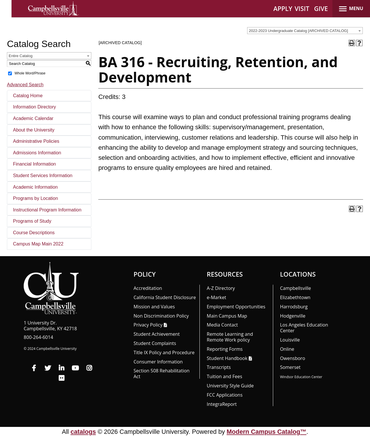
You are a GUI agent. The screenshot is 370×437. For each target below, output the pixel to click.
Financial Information (34, 164)
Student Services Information (42, 175)
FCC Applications (225, 395)
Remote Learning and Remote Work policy (230, 337)
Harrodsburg (294, 306)
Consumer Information (158, 362)
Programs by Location (35, 198)
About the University (33, 129)
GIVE (321, 8)
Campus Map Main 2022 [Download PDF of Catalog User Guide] (38, 243)
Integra (222, 404)
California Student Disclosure (165, 297)
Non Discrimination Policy (161, 316)
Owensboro (292, 358)
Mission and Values (154, 306)
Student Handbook (227, 358)
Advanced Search (25, 84)
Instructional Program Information (47, 209)
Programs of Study (32, 221)
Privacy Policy (148, 325)
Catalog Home (27, 95)
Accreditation (148, 288)
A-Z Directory (221, 288)
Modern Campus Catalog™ (266, 431)
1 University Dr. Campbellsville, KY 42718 (50, 326)
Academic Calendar (33, 118)
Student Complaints (155, 343)
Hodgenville (293, 316)
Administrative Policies (36, 141)
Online (287, 349)
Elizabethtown (295, 297)
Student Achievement (157, 334)
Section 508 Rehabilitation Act (162, 373)
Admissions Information (37, 152)
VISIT (302, 8)
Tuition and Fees (224, 376)
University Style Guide (230, 385)
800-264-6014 (38, 337)
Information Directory (34, 106)
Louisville (290, 340)
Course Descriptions (34, 232)
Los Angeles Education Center (304, 328)
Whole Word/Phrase (29, 73)
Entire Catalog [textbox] (20, 56)
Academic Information (35, 187)
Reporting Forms (225, 349)
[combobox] (305, 30)
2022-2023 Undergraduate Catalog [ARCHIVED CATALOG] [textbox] (298, 31)
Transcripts (219, 367)
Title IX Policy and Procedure (164, 352)
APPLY (282, 8)
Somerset (290, 367)
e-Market (216, 297)
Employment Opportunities (236, 306)
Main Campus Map (227, 316)
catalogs (83, 431)
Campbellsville (295, 288)
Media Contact (222, 325)
